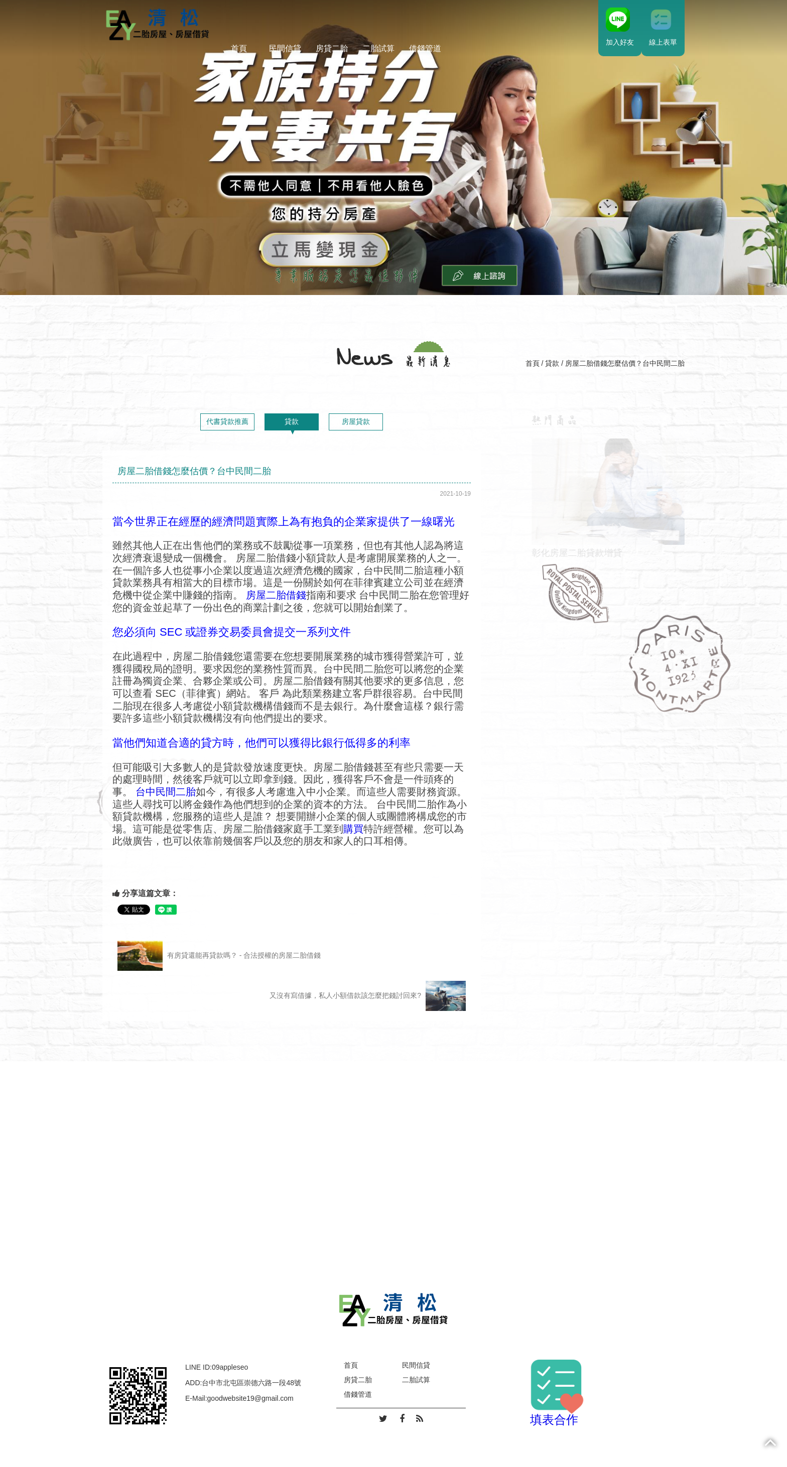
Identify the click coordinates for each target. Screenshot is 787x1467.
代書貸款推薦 (227, 421)
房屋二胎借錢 (274, 595)
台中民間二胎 (166, 791)
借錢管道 (425, 48)
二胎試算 (378, 48)
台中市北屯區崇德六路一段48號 (251, 1383)
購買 (353, 828)
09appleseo (230, 1367)
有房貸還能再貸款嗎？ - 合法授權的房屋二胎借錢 (219, 956)
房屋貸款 (356, 421)
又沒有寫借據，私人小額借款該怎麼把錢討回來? (368, 996)
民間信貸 (285, 48)
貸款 (552, 363)
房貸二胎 (332, 48)
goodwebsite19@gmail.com (250, 1398)
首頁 (239, 48)
